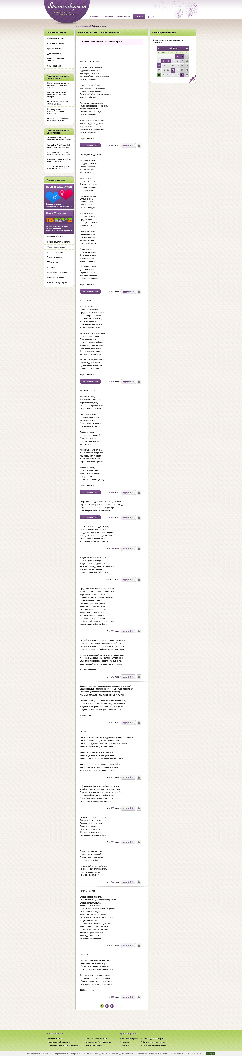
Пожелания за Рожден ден (59, 1042)
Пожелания (108, 16)
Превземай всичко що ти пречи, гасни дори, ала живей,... (58, 85)
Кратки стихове (54, 48)
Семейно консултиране (57, 282)
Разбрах (210, 1053)
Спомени (94, 16)
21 (173, 70)
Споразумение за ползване (154, 1042)
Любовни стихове (55, 38)
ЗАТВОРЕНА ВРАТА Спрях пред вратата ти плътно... (58, 146)
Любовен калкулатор (94, 1045)
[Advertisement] (112, 51)
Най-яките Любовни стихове (56, 60)
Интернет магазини (55, 277)
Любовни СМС (124, 16)
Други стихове (54, 54)
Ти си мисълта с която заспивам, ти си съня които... (59, 139)
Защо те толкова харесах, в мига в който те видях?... (59, 168)
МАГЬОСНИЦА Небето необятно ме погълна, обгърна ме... (57, 94)
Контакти (125, 1045)
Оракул (150, 16)
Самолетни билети (55, 237)
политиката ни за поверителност (190, 1053)
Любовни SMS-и (55, 1039)
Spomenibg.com (83, 26)
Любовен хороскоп (55, 252)
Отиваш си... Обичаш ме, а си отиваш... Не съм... (59, 119)
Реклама (125, 1042)
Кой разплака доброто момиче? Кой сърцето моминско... (57, 111)
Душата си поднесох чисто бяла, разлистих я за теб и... (59, 153)
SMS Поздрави (54, 66)
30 (182, 75)
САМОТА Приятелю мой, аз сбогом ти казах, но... (59, 160)
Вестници (51, 267)
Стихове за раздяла (56, 43)
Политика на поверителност (155, 1045)
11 (159, 66)
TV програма (52, 262)
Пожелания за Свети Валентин (98, 1042)
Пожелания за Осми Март (96, 1039)
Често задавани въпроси (153, 1039)
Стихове (139, 16)
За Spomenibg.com (130, 1039)
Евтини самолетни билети (58, 242)
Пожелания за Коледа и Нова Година (63, 1045)
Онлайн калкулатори (56, 247)
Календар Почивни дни (57, 272)
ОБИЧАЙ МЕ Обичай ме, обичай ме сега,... (58, 103)
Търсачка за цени (55, 257)
